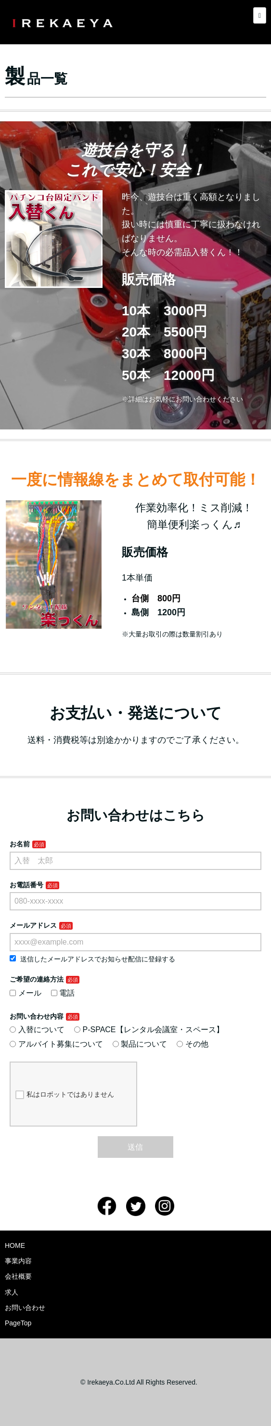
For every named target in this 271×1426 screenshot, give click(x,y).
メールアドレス (33, 925)
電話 (63, 993)
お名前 (20, 844)
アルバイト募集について (56, 1044)
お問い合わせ (25, 1307)
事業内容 (18, 1261)
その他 (192, 1044)
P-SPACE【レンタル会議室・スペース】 (149, 1029)
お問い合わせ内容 (37, 1016)
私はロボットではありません (64, 1094)
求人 (11, 1292)
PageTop (18, 1323)
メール (25, 993)
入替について (37, 1029)
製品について (140, 1044)
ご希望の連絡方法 (37, 979)
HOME (15, 1245)
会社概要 (18, 1276)
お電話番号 (26, 885)
